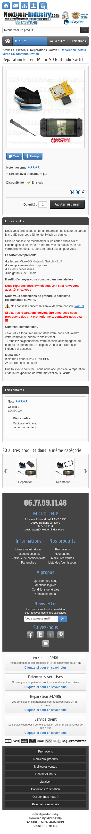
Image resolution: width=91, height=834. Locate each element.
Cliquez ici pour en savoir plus (45, 667)
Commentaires (14, 390)
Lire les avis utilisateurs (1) (28, 174)
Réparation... (26, 482)
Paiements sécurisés (45, 804)
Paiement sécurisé (29, 554)
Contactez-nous (45, 594)
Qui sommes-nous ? (45, 796)
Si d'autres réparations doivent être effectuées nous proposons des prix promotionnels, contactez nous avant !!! (44, 316)
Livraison (45, 781)
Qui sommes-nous (45, 581)
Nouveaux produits (45, 759)
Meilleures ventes (62, 558)
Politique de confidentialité (28, 558)
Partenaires (28, 562)
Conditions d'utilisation (45, 789)
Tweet (14, 156)
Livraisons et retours (28, 549)
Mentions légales (45, 585)
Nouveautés (58, 41)
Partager (32, 156)
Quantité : (30, 204)
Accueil (7, 50)
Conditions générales (45, 589)
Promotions (78, 41)
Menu (20, 41)
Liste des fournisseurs (62, 562)
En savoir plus (14, 221)
